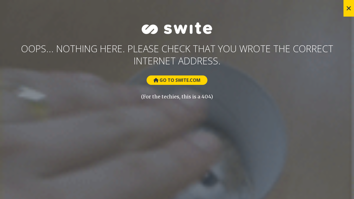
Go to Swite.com (177, 80)
